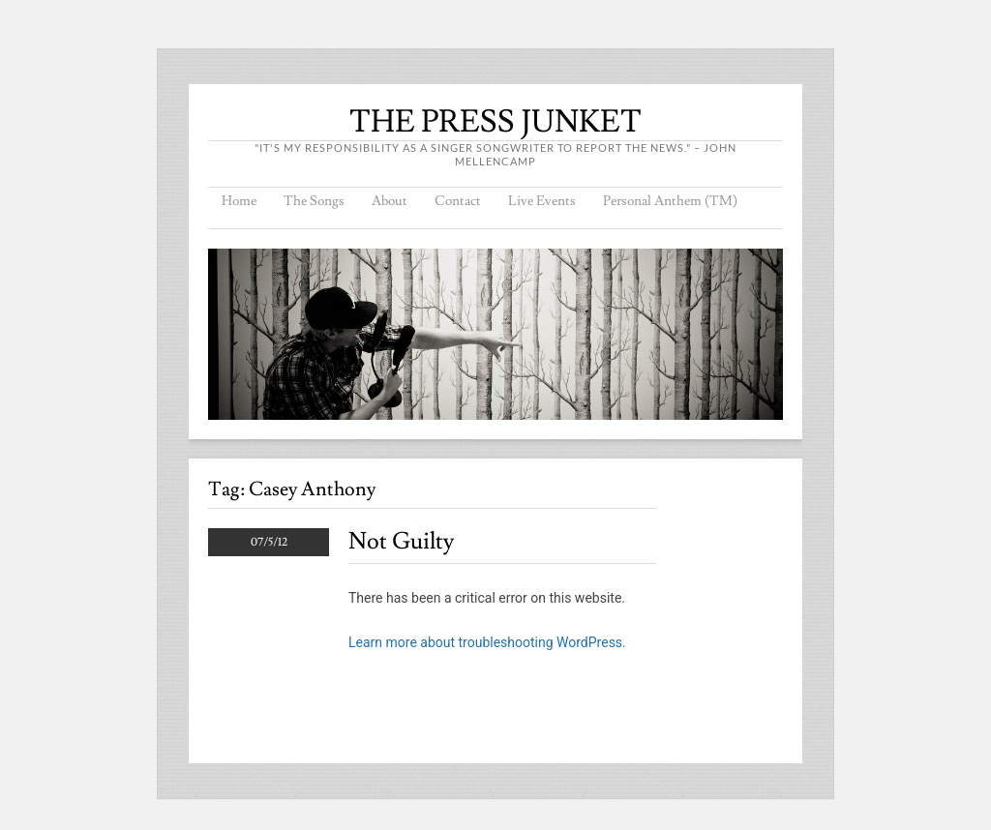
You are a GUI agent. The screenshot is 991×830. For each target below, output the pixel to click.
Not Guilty (401, 541)
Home (239, 201)
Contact (458, 201)
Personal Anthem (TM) (670, 201)
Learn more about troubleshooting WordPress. (487, 642)
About (389, 201)
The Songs (314, 201)
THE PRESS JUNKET (495, 122)
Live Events (542, 201)
